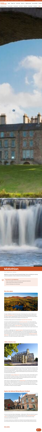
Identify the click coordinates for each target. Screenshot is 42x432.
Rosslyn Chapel (10, 367)
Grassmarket (16, 6)
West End (25, 6)
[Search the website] (35, 0)
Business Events (16, 0)
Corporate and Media (22, 0)
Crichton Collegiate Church (15, 374)
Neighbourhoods (3, 6)
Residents (6, 0)
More (40, 6)
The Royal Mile (10, 6)
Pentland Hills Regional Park (9, 315)
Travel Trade (11, 0)
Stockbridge (30, 6)
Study (9, 0)
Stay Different (2, 0)
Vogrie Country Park (18, 325)
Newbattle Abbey (22, 380)
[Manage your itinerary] (40, 0)
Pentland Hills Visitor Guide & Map (26, 319)
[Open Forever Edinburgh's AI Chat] (38, 429)
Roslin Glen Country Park (23, 321)
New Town (21, 6)
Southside (35, 6)
